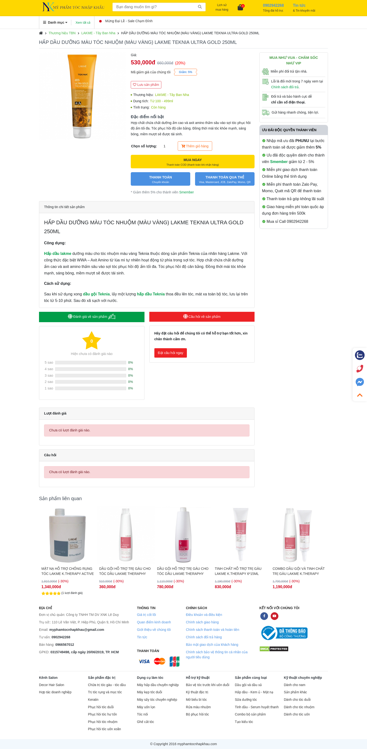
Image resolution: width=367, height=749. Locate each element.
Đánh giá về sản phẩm (91, 316)
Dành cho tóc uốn (297, 714)
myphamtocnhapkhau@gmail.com (76, 630)
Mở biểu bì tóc (196, 699)
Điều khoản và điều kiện (204, 615)
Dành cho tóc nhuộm (299, 707)
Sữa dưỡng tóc (246, 699)
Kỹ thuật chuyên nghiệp (303, 678)
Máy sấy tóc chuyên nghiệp (157, 699)
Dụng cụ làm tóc (150, 678)
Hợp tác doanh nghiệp (55, 692)
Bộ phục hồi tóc (197, 714)
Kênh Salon (48, 678)
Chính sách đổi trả (285, 87)
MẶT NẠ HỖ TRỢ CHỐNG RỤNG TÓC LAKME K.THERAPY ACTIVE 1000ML (67, 571)
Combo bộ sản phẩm (250, 714)
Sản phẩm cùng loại (251, 678)
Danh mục (55, 22)
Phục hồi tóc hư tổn (102, 714)
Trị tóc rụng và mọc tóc (105, 692)
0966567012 (64, 645)
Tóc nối (142, 714)
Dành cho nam (294, 685)
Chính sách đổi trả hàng (204, 637)
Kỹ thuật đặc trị (197, 692)
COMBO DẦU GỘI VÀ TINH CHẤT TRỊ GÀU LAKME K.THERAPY (299, 571)
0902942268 (61, 637)
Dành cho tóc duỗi (297, 699)
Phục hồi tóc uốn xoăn (104, 729)
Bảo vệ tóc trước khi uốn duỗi (207, 685)
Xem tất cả (83, 22)
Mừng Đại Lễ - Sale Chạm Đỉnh (126, 21)
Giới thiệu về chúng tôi (154, 630)
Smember (186, 192)
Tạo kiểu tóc (244, 722)
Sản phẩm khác (295, 692)
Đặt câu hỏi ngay (171, 353)
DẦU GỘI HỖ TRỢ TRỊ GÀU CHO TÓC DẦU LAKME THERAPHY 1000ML (183, 571)
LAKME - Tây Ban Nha (98, 33)
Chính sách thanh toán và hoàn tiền (212, 630)
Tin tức (142, 637)
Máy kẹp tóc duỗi (149, 692)
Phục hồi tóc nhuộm (102, 722)
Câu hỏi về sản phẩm (202, 317)
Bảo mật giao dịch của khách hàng (212, 645)
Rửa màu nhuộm (198, 707)
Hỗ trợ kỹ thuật (198, 678)
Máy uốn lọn (146, 707)
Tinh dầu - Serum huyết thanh (257, 707)
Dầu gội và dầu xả (248, 685)
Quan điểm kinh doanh (154, 622)
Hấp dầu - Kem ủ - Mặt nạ (254, 692)
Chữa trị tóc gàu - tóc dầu (107, 685)
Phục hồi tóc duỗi (100, 707)
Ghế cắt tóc (145, 722)
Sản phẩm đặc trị (101, 678)
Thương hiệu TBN (62, 33)
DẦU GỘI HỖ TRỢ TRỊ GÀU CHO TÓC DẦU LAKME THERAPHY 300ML (125, 571)
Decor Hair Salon (51, 685)
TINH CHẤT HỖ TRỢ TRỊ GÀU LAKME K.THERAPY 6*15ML (238, 571)
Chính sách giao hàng (202, 622)
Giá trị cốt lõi (146, 615)
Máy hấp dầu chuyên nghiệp (158, 685)
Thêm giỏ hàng (195, 146)
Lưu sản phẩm (146, 85)
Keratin (93, 699)
